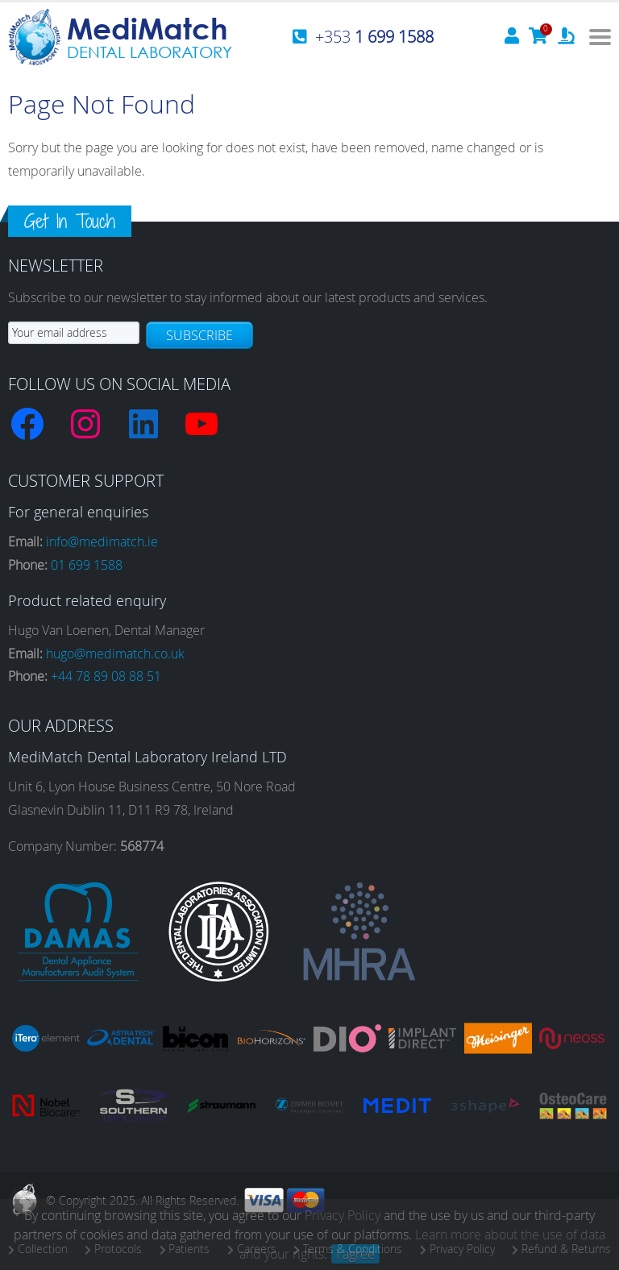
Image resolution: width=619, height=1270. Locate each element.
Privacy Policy (342, 1215)
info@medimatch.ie (102, 541)
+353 (374, 37)
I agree (355, 1254)
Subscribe (199, 335)
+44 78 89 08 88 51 (106, 676)
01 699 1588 (87, 565)
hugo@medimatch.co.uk (115, 653)
